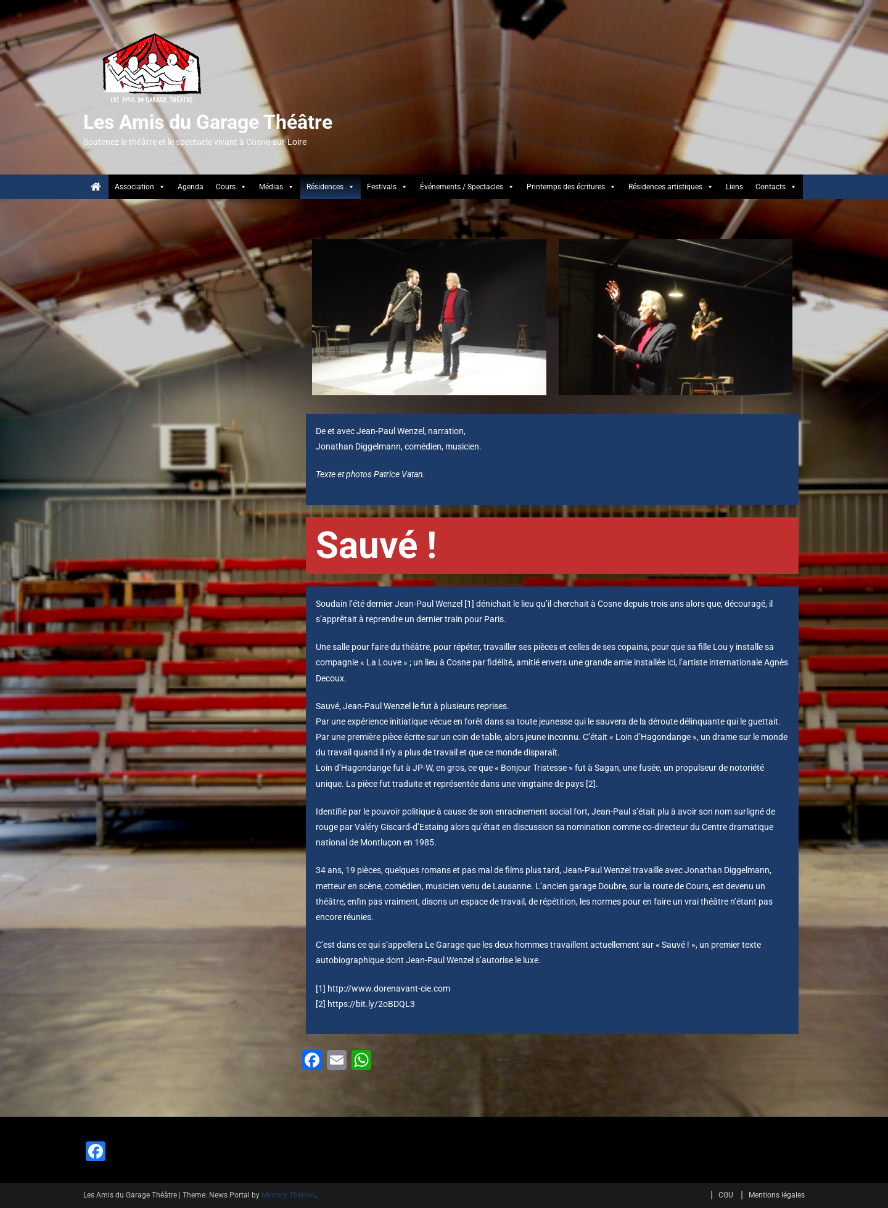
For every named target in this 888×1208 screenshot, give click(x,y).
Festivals (387, 187)
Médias (276, 187)
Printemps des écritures (571, 187)
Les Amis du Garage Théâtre (207, 122)
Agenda (191, 187)
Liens (734, 187)
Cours (231, 187)
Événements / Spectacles (467, 187)
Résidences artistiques (670, 187)
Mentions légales (777, 1195)
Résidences (330, 187)
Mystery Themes (288, 1195)
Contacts (776, 187)
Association (140, 187)
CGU (725, 1195)
